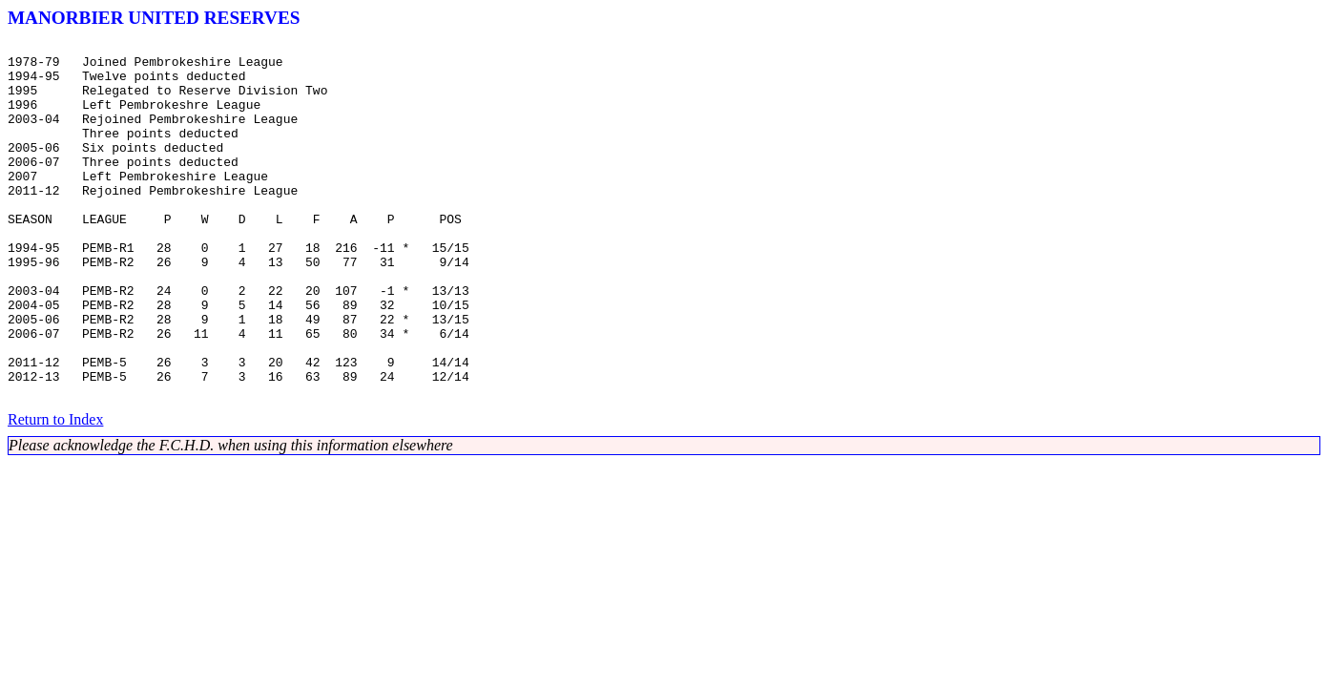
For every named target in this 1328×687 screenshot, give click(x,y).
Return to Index (55, 491)
